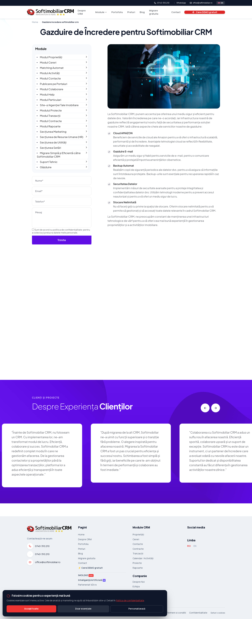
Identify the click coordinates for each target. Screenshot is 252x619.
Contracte (138, 548)
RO (189, 546)
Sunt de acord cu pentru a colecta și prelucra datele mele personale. (61, 231)
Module (101, 12)
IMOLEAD (86, 575)
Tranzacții (138, 553)
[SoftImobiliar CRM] (50, 12)
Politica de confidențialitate (130, 600)
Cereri (136, 539)
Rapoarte (138, 567)
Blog (142, 12)
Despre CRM (82, 12)
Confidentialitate (198, 612)
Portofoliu (117, 12)
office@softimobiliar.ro (201, 3)
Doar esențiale (83, 608)
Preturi (131, 12)
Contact (175, 12)
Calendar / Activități (143, 558)
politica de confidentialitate (67, 229)
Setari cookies (218, 612)
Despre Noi (139, 581)
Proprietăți (138, 534)
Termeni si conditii (176, 612)
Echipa (136, 586)
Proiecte (137, 563)
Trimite (62, 240)
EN (195, 546)
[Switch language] (220, 3)
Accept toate (31, 608)
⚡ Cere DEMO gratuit (90, 567)
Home (35, 22)
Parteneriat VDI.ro (87, 584)
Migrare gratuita (153, 12)
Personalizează (136, 608)
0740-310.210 (161, 3)
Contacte (138, 544)
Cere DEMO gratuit (204, 12)
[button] (205, 407)
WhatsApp (179, 3)
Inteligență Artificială (92, 580)
